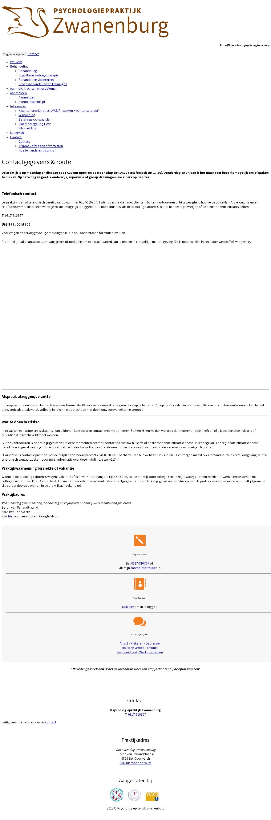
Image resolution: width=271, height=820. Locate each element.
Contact (33, 54)
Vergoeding (27, 115)
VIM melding (27, 128)
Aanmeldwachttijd (32, 102)
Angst (124, 643)
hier (120, 4)
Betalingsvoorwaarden (35, 119)
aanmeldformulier (143, 568)
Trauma (152, 648)
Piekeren (136, 643)
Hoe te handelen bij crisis (36, 150)
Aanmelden (18, 93)
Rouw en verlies (133, 648)
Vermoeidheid (127, 652)
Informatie (18, 106)
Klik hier (128, 607)
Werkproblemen (151, 652)
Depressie (153, 643)
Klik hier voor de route (135, 763)
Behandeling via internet (36, 79)
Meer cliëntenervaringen (135, 684)
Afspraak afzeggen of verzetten (41, 146)
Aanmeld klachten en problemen (33, 88)
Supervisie (17, 132)
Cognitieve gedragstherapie (38, 75)
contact (50, 722)
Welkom (16, 62)
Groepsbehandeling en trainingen (43, 84)
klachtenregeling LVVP (35, 124)
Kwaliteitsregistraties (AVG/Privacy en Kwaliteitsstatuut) (59, 110)
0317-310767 (140, 563)
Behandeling (19, 66)
